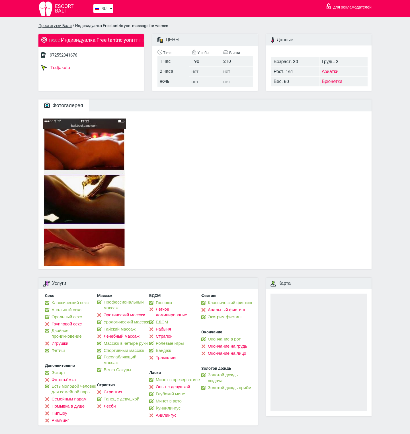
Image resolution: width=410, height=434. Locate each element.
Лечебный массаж (122, 336)
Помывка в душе (68, 406)
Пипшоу (59, 413)
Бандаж (163, 350)
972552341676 (63, 55)
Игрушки (60, 343)
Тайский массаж (120, 329)
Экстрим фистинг (225, 316)
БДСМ (162, 322)
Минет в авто (169, 401)
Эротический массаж (124, 314)
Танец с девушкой (121, 399)
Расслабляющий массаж (120, 359)
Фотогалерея (63, 105)
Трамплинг (166, 357)
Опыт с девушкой (173, 386)
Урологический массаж (126, 322)
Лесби (110, 406)
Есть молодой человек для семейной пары (74, 389)
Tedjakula (55, 67)
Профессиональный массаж (124, 305)
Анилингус (166, 415)
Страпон (164, 336)
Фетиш (58, 350)
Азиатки (330, 71)
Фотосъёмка (64, 379)
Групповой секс (67, 324)
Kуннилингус (168, 408)
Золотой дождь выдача (223, 377)
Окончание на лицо (227, 353)
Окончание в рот (224, 339)
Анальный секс (66, 309)
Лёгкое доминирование (171, 312)
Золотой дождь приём (229, 387)
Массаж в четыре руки (126, 343)
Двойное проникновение (67, 333)
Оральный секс (67, 316)
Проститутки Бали (55, 25)
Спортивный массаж (124, 350)
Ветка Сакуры (117, 369)
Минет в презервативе (178, 379)
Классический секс (70, 302)
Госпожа (164, 302)
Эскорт (58, 372)
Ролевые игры (170, 343)
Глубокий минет (171, 393)
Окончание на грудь (227, 346)
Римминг (60, 420)
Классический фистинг (230, 302)
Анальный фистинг (226, 309)
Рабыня (163, 329)
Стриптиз (113, 391)
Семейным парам (69, 399)
